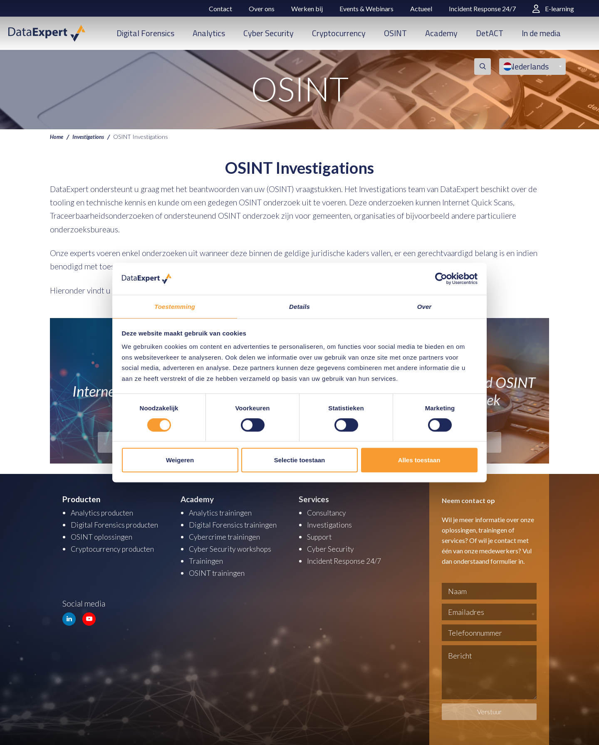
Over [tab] (424, 306)
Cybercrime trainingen (227, 535)
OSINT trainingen (218, 570)
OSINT (395, 33)
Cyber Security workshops (233, 547)
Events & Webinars (366, 8)
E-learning (553, 8)
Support (320, 535)
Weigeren (180, 460)
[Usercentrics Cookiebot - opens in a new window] (441, 278)
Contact (220, 8)
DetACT (489, 33)
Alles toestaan (419, 460)
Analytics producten (105, 512)
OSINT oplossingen (103, 535)
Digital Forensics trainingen (235, 524)
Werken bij (307, 8)
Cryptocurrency (339, 33)
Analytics (209, 33)
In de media (541, 33)
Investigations (91, 136)
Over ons (262, 8)
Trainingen (206, 559)
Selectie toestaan (299, 460)
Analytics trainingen (222, 512)
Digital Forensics (145, 33)
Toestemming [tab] (174, 306)
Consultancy (328, 512)
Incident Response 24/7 (482, 8)
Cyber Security (268, 33)
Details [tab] (299, 306)
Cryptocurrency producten (116, 547)
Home (57, 136)
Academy (441, 33)
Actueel (421, 8)
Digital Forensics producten (118, 524)
